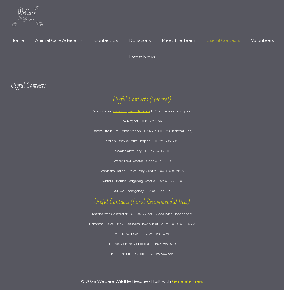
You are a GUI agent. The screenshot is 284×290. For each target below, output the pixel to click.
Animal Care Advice (62, 40)
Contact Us (106, 40)
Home (17, 40)
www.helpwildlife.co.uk (131, 111)
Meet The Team (178, 40)
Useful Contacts (223, 40)
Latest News (142, 57)
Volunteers (262, 40)
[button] (82, 40)
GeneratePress (187, 281)
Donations (140, 40)
